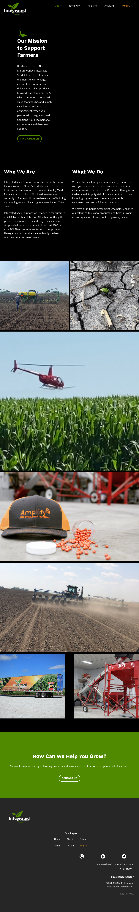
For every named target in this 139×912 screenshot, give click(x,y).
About (58, 6)
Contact (109, 6)
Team (57, 846)
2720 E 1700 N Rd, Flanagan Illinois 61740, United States (119, 885)
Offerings (74, 6)
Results (92, 6)
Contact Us (69, 778)
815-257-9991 (127, 869)
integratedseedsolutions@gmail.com (115, 864)
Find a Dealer (29, 139)
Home (57, 839)
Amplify (126, 6)
